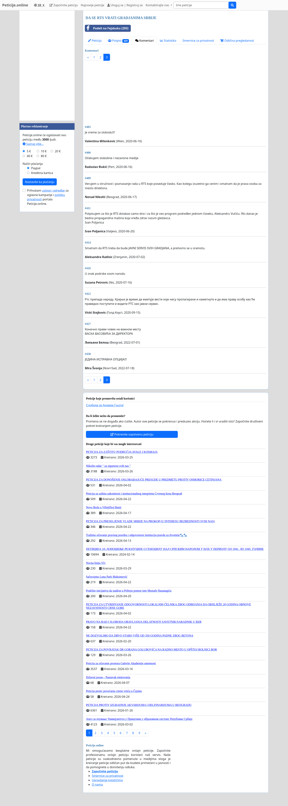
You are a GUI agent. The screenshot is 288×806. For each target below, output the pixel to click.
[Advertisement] (176, 92)
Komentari (144, 41)
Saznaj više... (33, 144)
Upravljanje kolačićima (107, 780)
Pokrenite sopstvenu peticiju (132, 434)
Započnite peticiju (63, 5)
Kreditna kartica (42, 173)
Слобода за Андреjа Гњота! (105, 405)
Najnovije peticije (92, 5)
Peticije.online (15, 5)
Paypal (35, 168)
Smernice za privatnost (198, 41)
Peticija (95, 41)
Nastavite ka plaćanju (39, 182)
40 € (30, 156)
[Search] (201, 5)
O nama (97, 785)
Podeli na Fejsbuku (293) (106, 28)
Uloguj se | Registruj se (125, 5)
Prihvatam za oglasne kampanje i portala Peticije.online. (48, 197)
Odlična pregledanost (237, 41)
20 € (58, 151)
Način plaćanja (33, 164)
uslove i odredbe (53, 190)
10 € (44, 151)
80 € (44, 156)
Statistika (168, 41)
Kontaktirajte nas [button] (158, 5)
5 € (29, 151)
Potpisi (118, 41)
